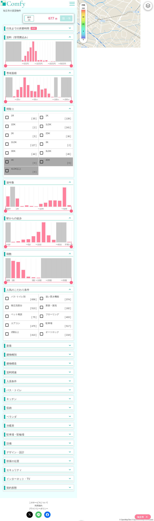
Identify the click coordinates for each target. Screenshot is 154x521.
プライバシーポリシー (38, 509)
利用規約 (38, 506)
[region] (115, 260)
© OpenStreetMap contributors (142, 520)
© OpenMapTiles (125, 520)
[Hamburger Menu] (72, 3)
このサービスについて (38, 503)
